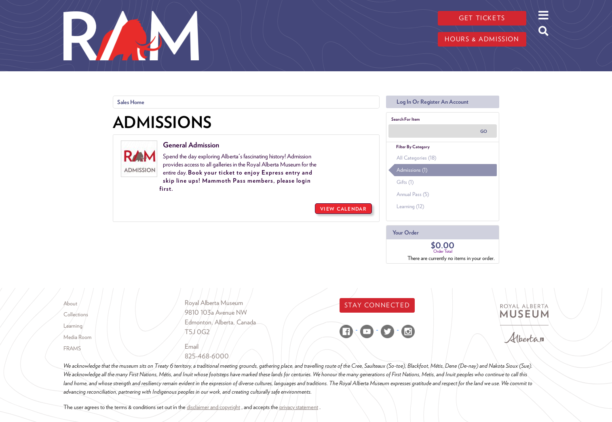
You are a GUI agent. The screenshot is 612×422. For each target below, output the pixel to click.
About (70, 303)
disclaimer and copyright (213, 406)
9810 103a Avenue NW (216, 312)
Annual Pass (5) (413, 194)
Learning (72, 325)
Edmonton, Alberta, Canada (220, 322)
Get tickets (482, 18)
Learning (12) (410, 206)
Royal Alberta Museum (214, 303)
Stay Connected (377, 305)
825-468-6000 (207, 356)
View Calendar (343, 209)
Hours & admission (482, 39)
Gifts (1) (405, 182)
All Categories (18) (416, 158)
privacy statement (298, 406)
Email (191, 346)
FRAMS (72, 348)
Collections (75, 314)
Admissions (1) (412, 170)
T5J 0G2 (197, 332)
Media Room (77, 337)
